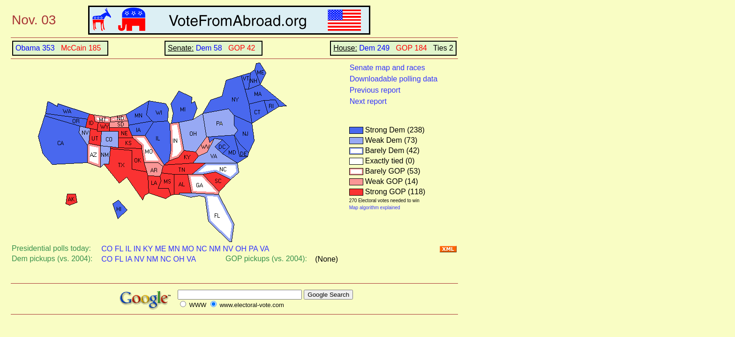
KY (148, 249)
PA (252, 249)
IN (137, 249)
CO (106, 249)
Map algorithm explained (374, 207)
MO (188, 249)
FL (119, 249)
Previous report (375, 90)
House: (345, 48)
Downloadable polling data (394, 79)
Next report (368, 101)
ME (160, 249)
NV (228, 249)
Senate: (181, 48)
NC (201, 249)
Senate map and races (387, 68)
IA (128, 259)
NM (215, 249)
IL (128, 249)
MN (174, 249)
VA (264, 249)
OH (241, 249)
